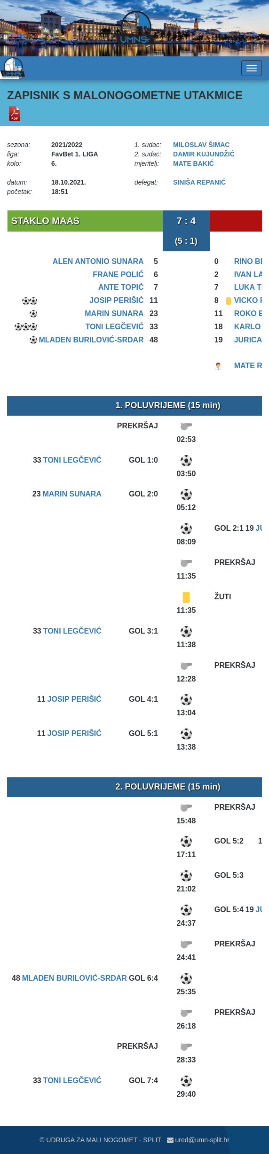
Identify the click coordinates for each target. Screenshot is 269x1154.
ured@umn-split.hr (198, 1140)
